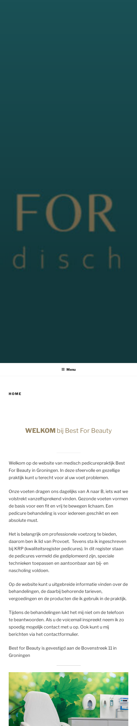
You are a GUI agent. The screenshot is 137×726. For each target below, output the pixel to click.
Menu (68, 369)
